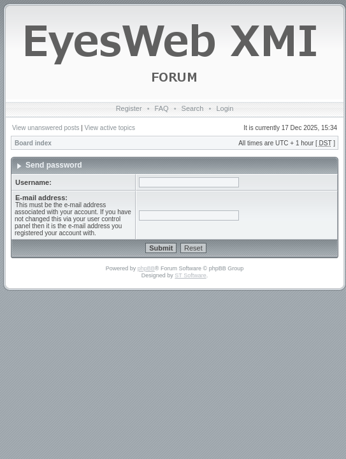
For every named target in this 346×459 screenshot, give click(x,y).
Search (193, 108)
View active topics (110, 127)
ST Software (190, 275)
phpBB (146, 268)
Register (129, 108)
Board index (33, 143)
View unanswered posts (45, 127)
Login (224, 108)
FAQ (162, 108)
